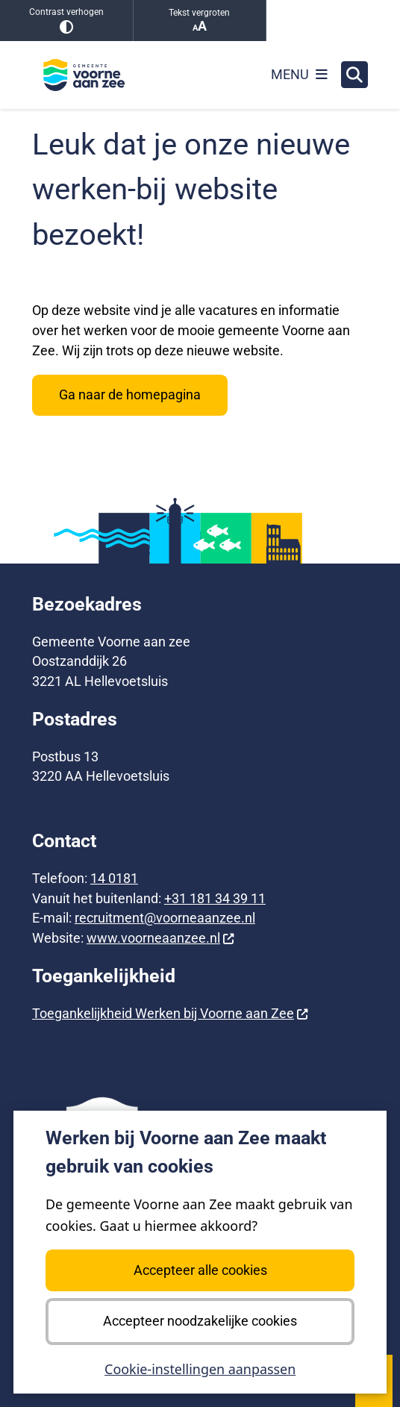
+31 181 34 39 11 (215, 898)
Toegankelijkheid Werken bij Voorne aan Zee (170, 1013)
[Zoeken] (354, 73)
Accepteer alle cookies (199, 1270)
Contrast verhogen (66, 20)
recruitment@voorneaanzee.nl (165, 918)
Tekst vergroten (200, 20)
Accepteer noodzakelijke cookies (200, 1321)
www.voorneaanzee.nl (161, 938)
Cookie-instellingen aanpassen (200, 1370)
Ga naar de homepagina (130, 394)
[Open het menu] (299, 74)
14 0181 (114, 878)
